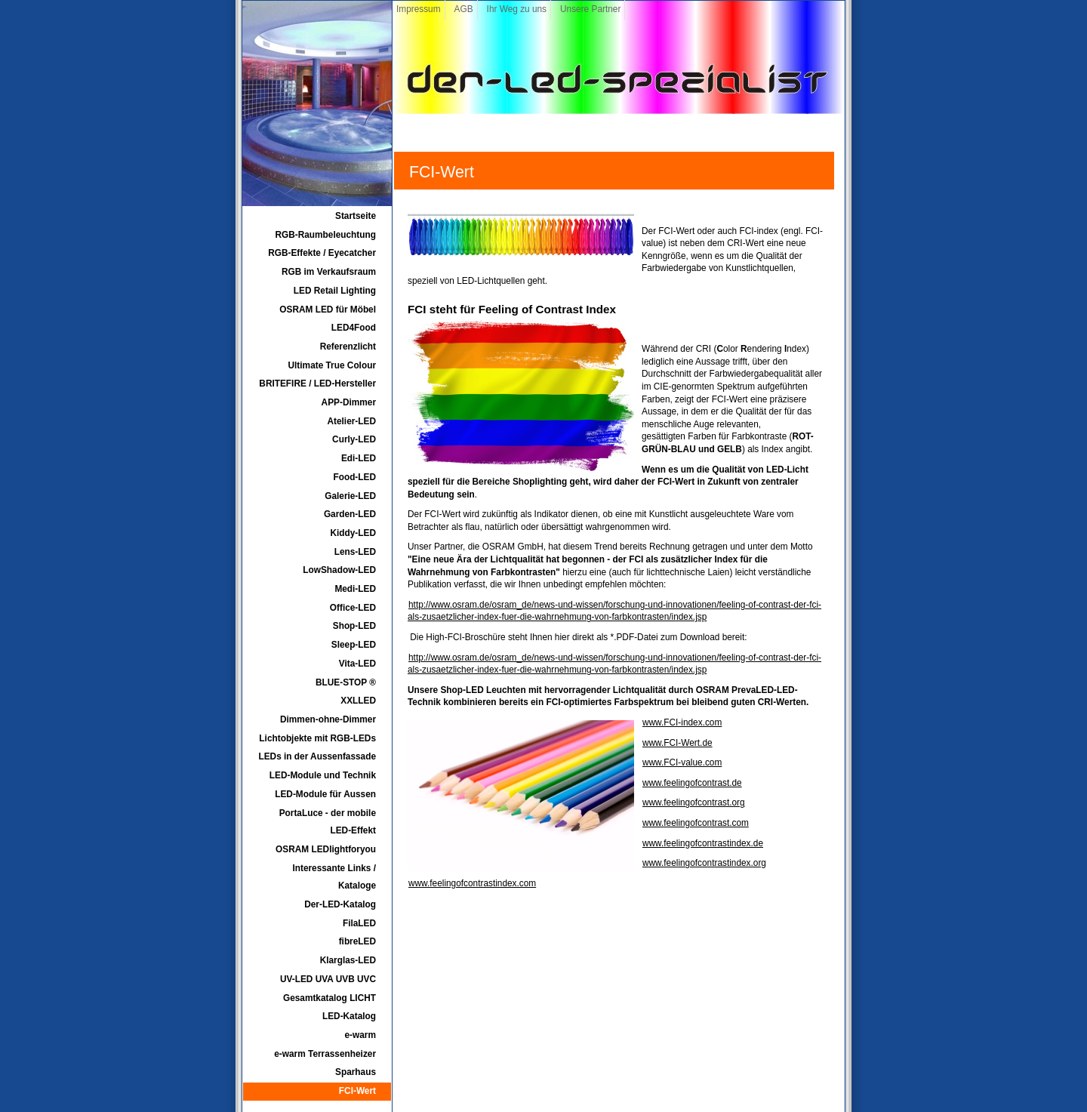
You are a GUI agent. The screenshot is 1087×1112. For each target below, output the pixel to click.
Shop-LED (354, 626)
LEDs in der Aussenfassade (317, 756)
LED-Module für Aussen (325, 794)
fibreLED (357, 941)
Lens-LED (355, 552)
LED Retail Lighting (335, 290)
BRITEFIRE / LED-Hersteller (317, 383)
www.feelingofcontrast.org (693, 802)
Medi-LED (355, 589)
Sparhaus (355, 1072)
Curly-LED (354, 439)
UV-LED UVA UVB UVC (328, 979)
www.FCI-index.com (682, 722)
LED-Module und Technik (322, 775)
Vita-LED (357, 663)
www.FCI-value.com (682, 762)
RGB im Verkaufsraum (329, 271)
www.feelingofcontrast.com (695, 823)
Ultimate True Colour (332, 365)
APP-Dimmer (349, 402)
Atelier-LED (352, 421)
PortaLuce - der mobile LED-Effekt (327, 822)
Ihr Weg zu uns (517, 9)
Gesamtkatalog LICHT (329, 998)
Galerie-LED (350, 496)
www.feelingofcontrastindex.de (702, 843)
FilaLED (359, 923)
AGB (463, 9)
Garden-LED (350, 514)
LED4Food (353, 327)
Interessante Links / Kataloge (334, 877)
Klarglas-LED (348, 960)
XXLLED (358, 700)
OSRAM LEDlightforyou (326, 849)
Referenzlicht (348, 346)
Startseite (355, 216)
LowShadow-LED (339, 570)
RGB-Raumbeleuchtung (325, 234)
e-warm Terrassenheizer (325, 1054)
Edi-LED (358, 458)
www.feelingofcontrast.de (692, 783)
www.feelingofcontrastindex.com (472, 883)
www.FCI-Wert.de (677, 743)
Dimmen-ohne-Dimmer (328, 719)
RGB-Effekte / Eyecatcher (322, 253)
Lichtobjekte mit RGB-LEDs (317, 738)
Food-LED (354, 477)
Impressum (418, 9)
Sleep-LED (353, 644)
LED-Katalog (349, 1016)
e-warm (360, 1035)
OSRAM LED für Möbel (327, 309)
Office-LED (353, 607)
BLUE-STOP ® (346, 682)
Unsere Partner (590, 9)
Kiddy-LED (353, 533)
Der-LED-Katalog (340, 904)
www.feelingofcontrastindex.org (704, 863)
